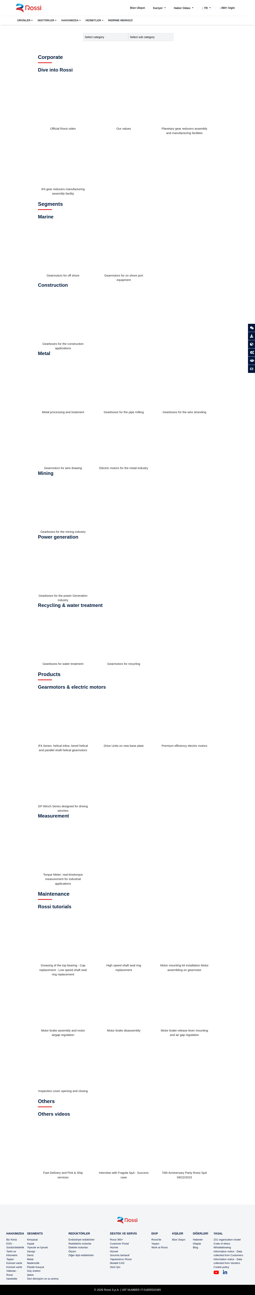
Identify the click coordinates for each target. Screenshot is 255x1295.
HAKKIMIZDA (70, 20)
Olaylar (197, 1243)
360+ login (227, 7)
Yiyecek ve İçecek (37, 1247)
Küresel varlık (14, 1263)
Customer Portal (119, 1243)
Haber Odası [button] (182, 7)
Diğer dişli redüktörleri (81, 1255)
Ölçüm (72, 1251)
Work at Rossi (159, 1247)
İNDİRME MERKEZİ (120, 20)
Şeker (30, 1274)
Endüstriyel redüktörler (82, 1239)
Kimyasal (32, 1239)
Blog (195, 1247)
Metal (30, 1259)
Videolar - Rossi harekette (11, 1274)
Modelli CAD (117, 1263)
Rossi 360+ (116, 1239)
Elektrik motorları (78, 1247)
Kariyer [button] (158, 7)
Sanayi (31, 1251)
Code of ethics (222, 1243)
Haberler (198, 1239)
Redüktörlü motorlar (80, 1243)
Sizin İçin (115, 1267)
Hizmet (114, 1247)
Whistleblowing (222, 1247)
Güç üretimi (33, 1270)
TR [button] (205, 8)
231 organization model (227, 1239)
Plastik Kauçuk (35, 1267)
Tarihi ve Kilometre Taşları (11, 1255)
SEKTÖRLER (45, 20)
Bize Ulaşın (137, 7)
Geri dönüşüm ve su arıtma (43, 1278)
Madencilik (33, 1263)
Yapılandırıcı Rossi (121, 1259)
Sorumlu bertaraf (119, 1255)
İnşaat (30, 1243)
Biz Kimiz (11, 1239)
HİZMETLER (93, 20)
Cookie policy (221, 1267)
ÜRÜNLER (23, 20)
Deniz (30, 1255)
